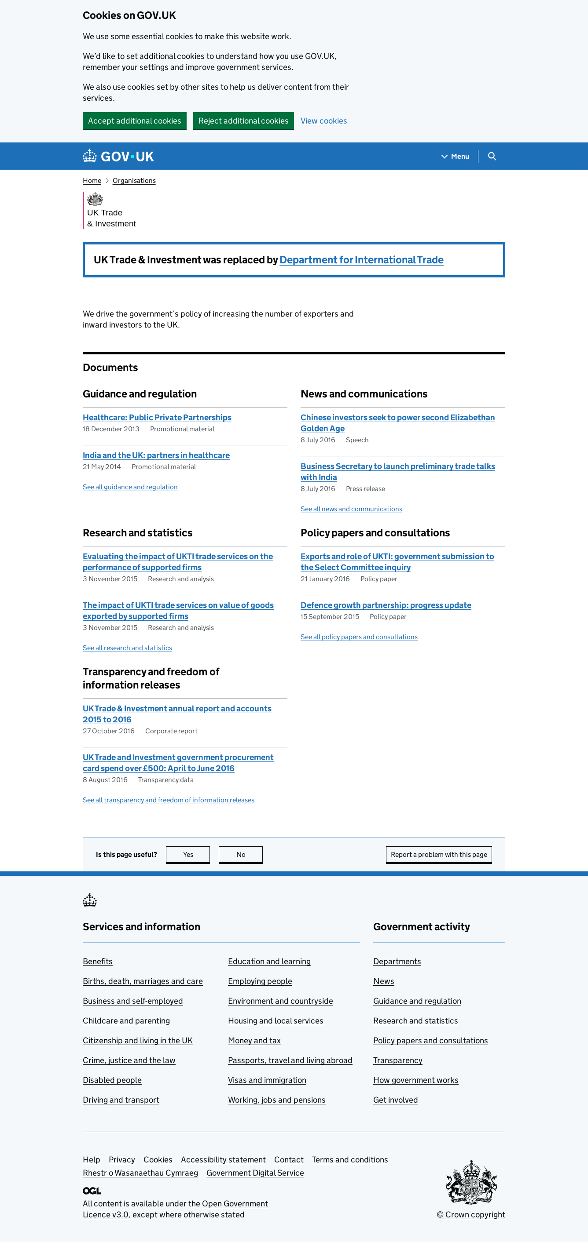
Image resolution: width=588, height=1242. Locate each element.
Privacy (122, 1160)
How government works (416, 1080)
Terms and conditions (350, 1160)
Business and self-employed (133, 1001)
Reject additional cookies (243, 121)
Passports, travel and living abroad (290, 1060)
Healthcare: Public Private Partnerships (157, 417)
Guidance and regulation (417, 1001)
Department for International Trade (361, 259)
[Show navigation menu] (455, 156)
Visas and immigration (267, 1080)
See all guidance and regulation (130, 487)
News (383, 981)
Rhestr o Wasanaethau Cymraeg (140, 1173)
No (249, 854)
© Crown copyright (471, 1214)
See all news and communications (351, 509)
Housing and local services (275, 1021)
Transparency (398, 1060)
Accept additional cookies (134, 121)
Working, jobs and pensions (277, 1100)
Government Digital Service (255, 1173)
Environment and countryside (280, 1001)
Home (92, 180)
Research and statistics (415, 1021)
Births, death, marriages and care (143, 981)
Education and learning (269, 961)
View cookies (324, 121)
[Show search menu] (491, 156)
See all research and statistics (127, 648)
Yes (196, 854)
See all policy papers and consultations (359, 637)
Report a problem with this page (439, 854)
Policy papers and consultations (430, 1040)
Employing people (260, 981)
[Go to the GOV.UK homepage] (118, 156)
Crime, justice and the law (129, 1060)
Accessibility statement (223, 1160)
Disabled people (112, 1080)
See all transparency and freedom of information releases (168, 800)
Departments (397, 961)
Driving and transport (121, 1100)
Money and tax (254, 1040)
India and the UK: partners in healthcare (156, 455)
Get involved (395, 1100)
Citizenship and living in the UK (138, 1040)
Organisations (134, 180)
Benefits (98, 961)
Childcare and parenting (126, 1021)
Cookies (158, 1160)
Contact (289, 1160)
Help (91, 1160)
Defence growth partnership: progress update (386, 605)
